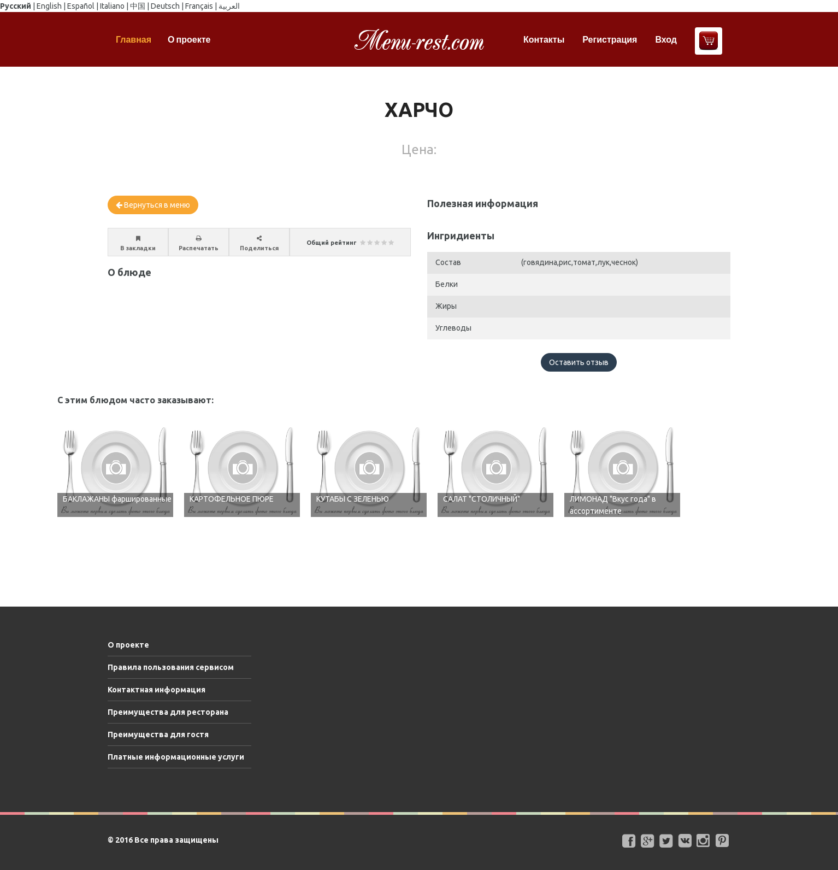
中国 (137, 6)
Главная (133, 39)
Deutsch (165, 6)
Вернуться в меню (153, 205)
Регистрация (609, 39)
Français (199, 6)
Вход (666, 39)
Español (81, 6)
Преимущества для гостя (158, 734)
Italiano (112, 6)
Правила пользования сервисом (171, 667)
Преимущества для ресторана (168, 712)
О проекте (189, 39)
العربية (229, 6)
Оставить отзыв (579, 362)
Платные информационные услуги (176, 757)
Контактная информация (156, 689)
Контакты (543, 39)
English (49, 6)
